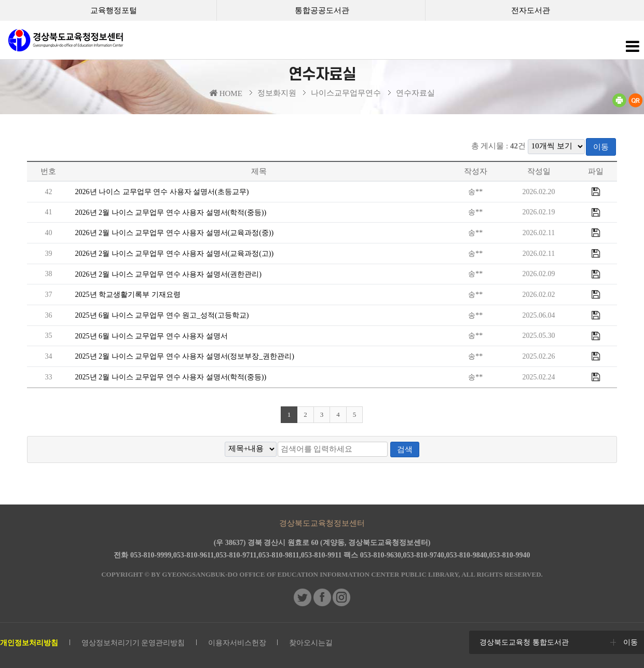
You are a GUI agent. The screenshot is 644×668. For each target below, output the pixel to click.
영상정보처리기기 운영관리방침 (133, 643)
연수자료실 (415, 93)
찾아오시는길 (311, 643)
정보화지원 (276, 93)
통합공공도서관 (322, 10)
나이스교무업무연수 (346, 93)
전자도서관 (530, 10)
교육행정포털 (113, 10)
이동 (601, 147)
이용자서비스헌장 (237, 643)
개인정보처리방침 (29, 643)
